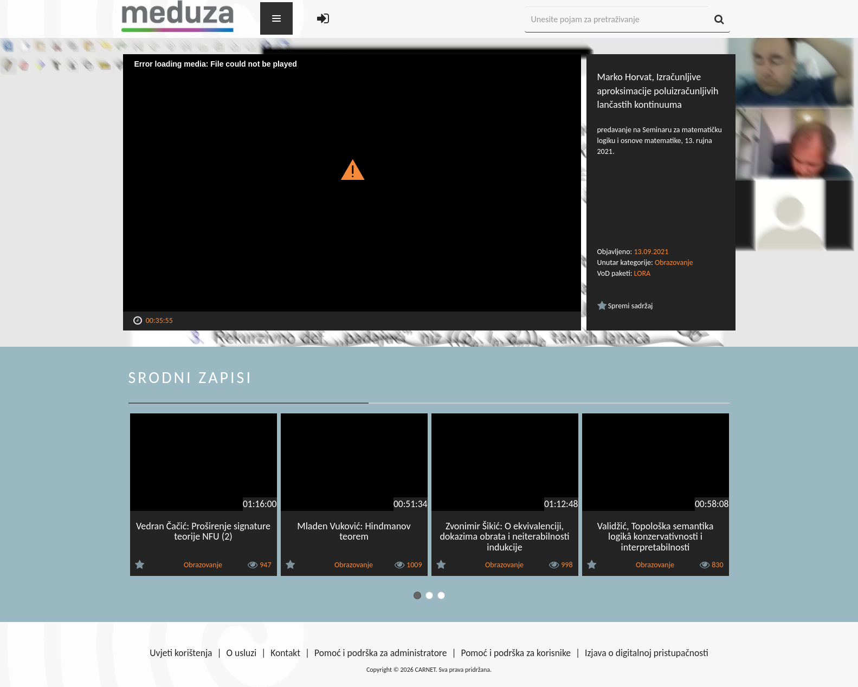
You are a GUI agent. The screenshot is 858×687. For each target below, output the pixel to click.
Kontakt (285, 653)
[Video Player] (352, 183)
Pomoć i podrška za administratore (380, 653)
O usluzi (242, 653)
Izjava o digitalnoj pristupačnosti (646, 653)
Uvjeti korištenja (181, 653)
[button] (352, 169)
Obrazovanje (674, 262)
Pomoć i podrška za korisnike (516, 653)
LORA (642, 273)
